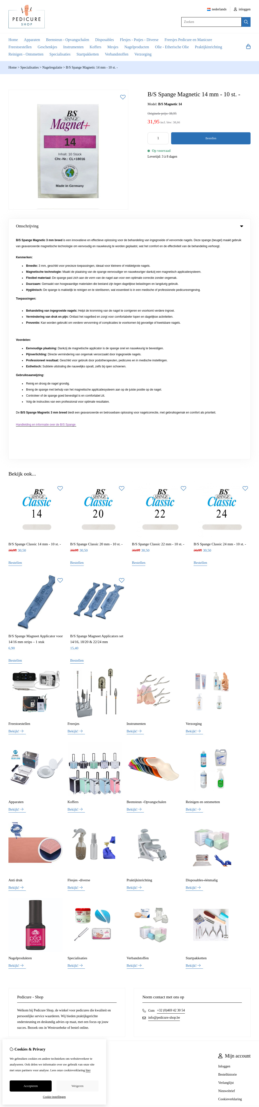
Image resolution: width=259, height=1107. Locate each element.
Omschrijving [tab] (129, 226)
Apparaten (32, 40)
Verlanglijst (226, 857)
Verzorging (143, 54)
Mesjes (112, 47)
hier (88, 1070)
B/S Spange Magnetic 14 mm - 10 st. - (92, 67)
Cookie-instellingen (54, 1097)
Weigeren (77, 1086)
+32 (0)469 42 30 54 (171, 785)
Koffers (95, 47)
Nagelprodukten (20, 733)
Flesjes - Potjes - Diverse (139, 40)
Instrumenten (73, 47)
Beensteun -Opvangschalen (146, 576)
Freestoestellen (20, 47)
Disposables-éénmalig (201, 654)
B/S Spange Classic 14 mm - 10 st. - (34, 318)
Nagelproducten (136, 47)
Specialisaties (59, 54)
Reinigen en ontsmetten (203, 576)
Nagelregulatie (52, 67)
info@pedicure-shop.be (164, 792)
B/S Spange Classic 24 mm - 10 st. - (220, 318)
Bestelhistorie (227, 849)
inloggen (242, 9)
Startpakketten (88, 54)
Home (13, 40)
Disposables (104, 40)
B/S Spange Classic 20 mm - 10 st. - (96, 318)
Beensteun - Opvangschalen (67, 40)
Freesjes (73, 498)
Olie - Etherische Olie (172, 47)
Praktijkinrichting (208, 47)
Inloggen (224, 841)
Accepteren (30, 1086)
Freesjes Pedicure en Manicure (188, 40)
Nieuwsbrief (226, 865)
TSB (248, 887)
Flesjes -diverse (79, 654)
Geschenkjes (47, 47)
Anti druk (15, 654)
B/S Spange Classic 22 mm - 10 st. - (158, 318)
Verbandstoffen (116, 54)
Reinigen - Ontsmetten (25, 54)
